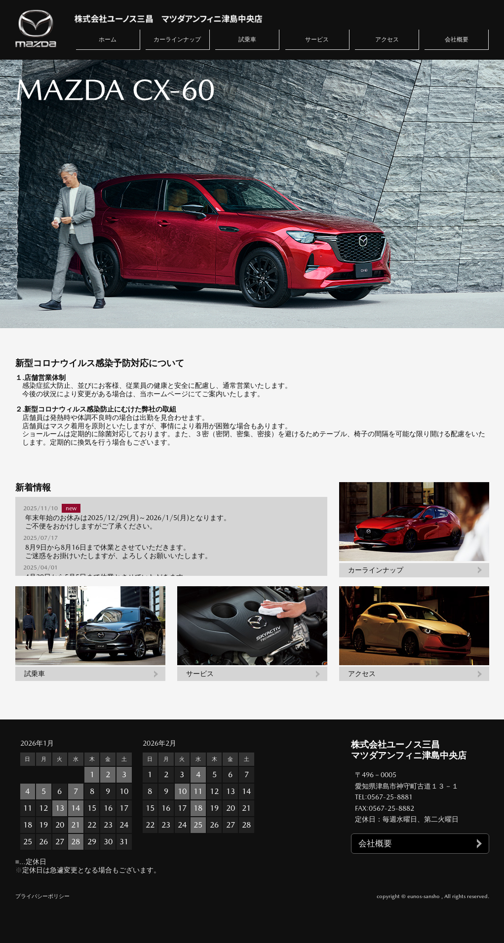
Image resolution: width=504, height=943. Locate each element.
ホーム (107, 39)
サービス (317, 39)
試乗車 (247, 39)
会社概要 (456, 39)
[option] (252, 194)
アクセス (387, 39)
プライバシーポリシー (42, 896)
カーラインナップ (177, 39)
